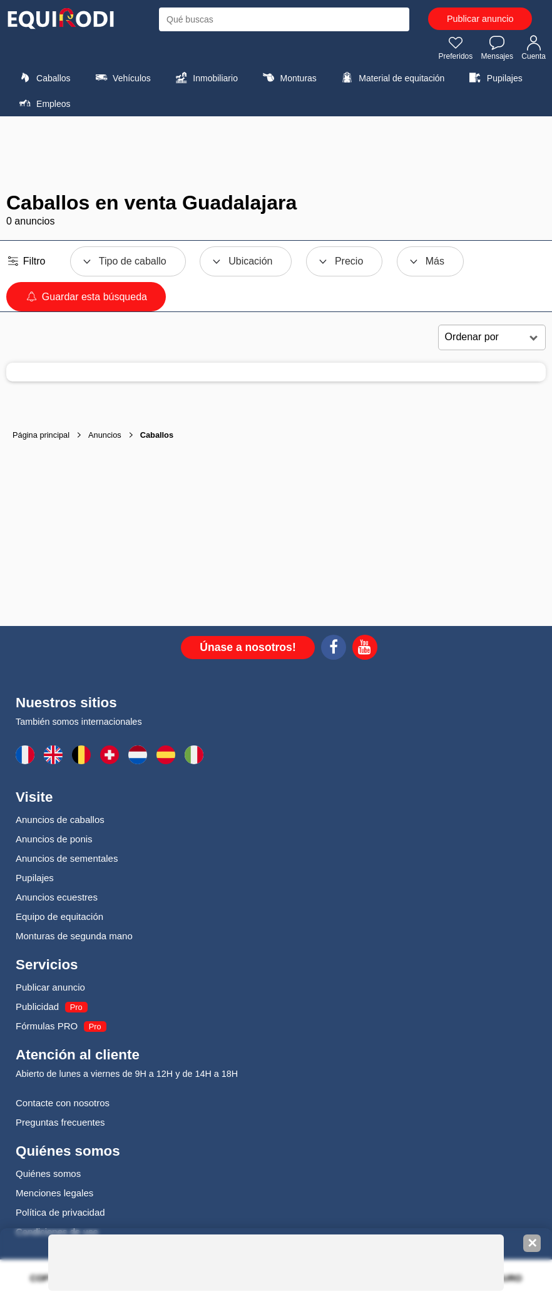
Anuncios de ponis (54, 839)
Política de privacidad (60, 1212)
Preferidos (456, 47)
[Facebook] (333, 649)
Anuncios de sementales (67, 858)
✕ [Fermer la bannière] (532, 1243)
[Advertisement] (276, 154)
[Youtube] (364, 649)
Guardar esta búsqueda (86, 296)
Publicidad (37, 1006)
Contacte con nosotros (63, 1103)
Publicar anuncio (480, 19)
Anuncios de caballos (60, 819)
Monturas (287, 77)
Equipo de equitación (59, 916)
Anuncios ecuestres (57, 897)
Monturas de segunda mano (74, 936)
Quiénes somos (48, 1173)
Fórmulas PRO (47, 1026)
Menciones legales (54, 1193)
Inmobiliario (205, 77)
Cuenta (533, 47)
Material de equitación (391, 77)
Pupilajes (494, 77)
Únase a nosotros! (248, 647)
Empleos (43, 103)
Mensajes (497, 47)
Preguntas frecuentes (60, 1122)
